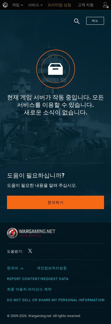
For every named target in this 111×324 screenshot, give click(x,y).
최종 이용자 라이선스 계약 (29, 289)
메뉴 (95, 21)
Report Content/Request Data (38, 279)
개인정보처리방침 (52, 268)
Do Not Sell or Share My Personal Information (56, 300)
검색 (75, 23)
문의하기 (56, 202)
